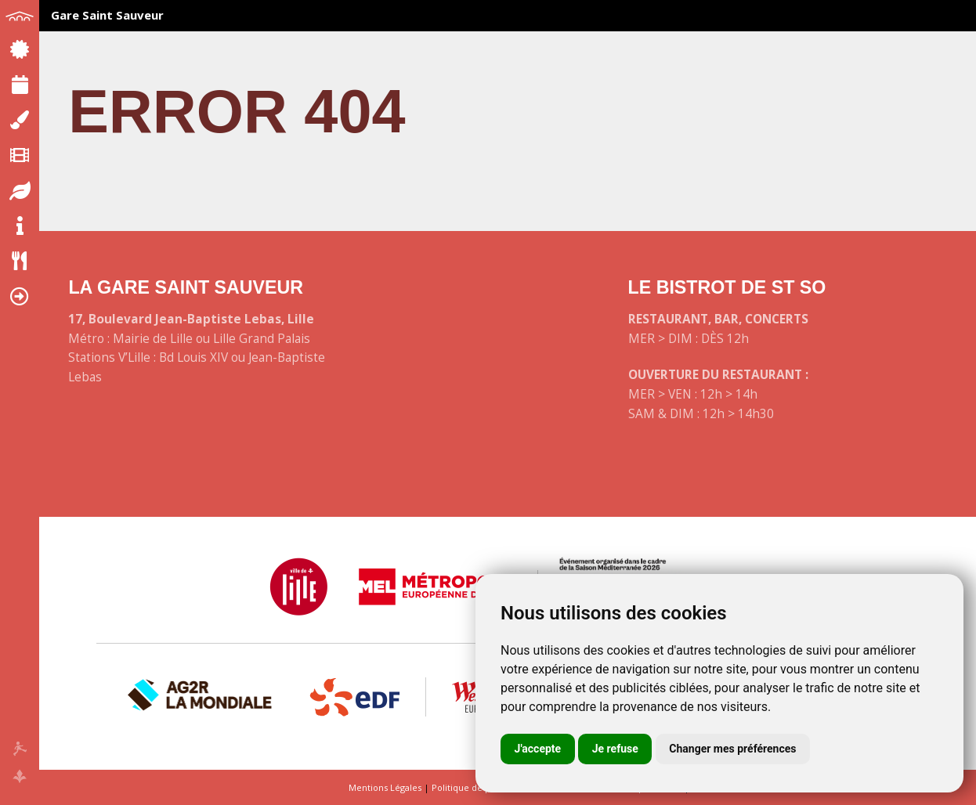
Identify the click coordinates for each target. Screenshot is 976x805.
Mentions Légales (385, 787)
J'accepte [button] (538, 748)
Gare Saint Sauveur (107, 15)
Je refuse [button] (615, 748)
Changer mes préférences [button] (732, 748)
